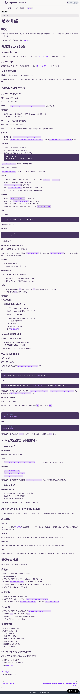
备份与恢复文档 (15, 329)
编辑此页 (5, 672)
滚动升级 (18, 527)
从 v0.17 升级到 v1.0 (43, 66)
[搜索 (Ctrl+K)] (73, 2)
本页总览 (5, 16)
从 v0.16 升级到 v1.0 (43, 56)
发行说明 (26, 40)
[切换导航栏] (2, 2)
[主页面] (3, 8)
